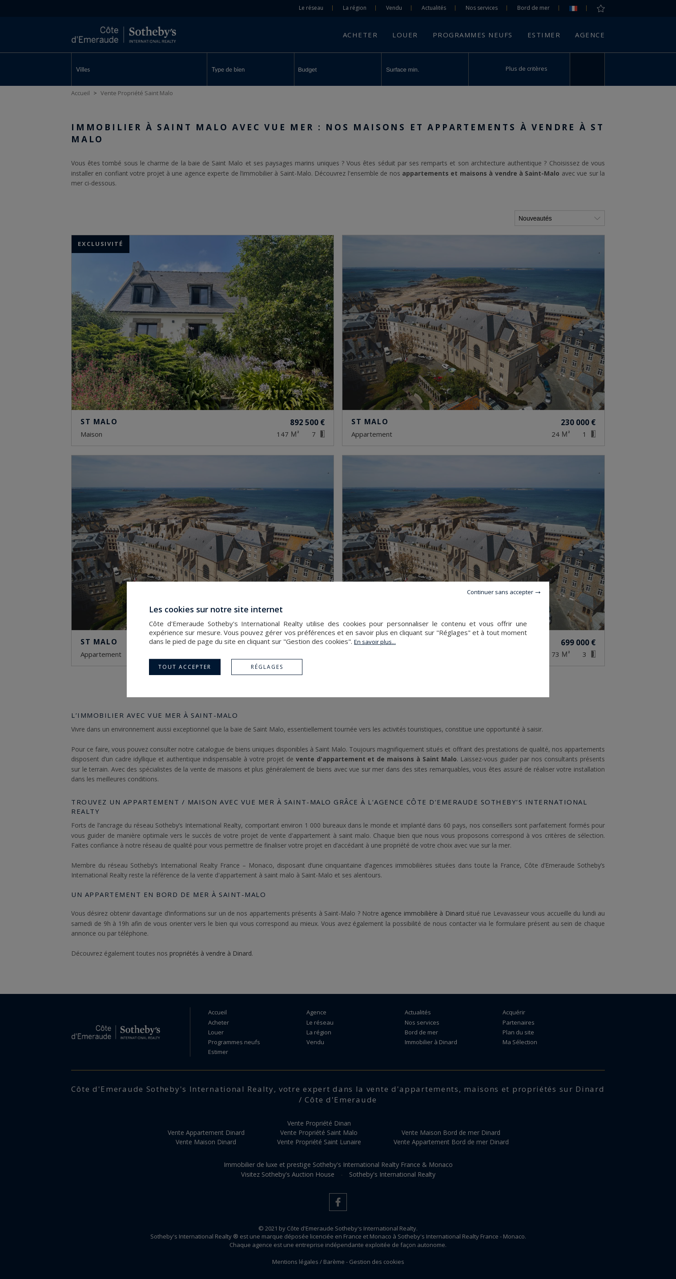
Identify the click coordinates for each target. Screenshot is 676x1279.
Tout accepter (184, 667)
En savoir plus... (375, 642)
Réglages (267, 667)
